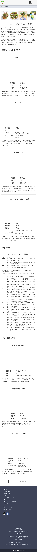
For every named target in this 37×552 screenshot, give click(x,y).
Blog (11, 542)
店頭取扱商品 (7, 493)
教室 (5, 495)
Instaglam (17, 542)
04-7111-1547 (18, 533)
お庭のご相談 (7, 491)
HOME (2, 6)
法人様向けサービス (9, 497)
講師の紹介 (23, 481)
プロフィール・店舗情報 (10, 501)
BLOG (5, 499)
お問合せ (6, 503)
